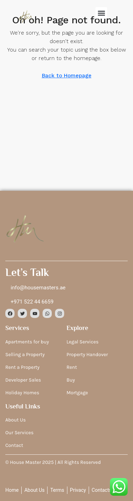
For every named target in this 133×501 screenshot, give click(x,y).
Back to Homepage (67, 75)
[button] (101, 13)
